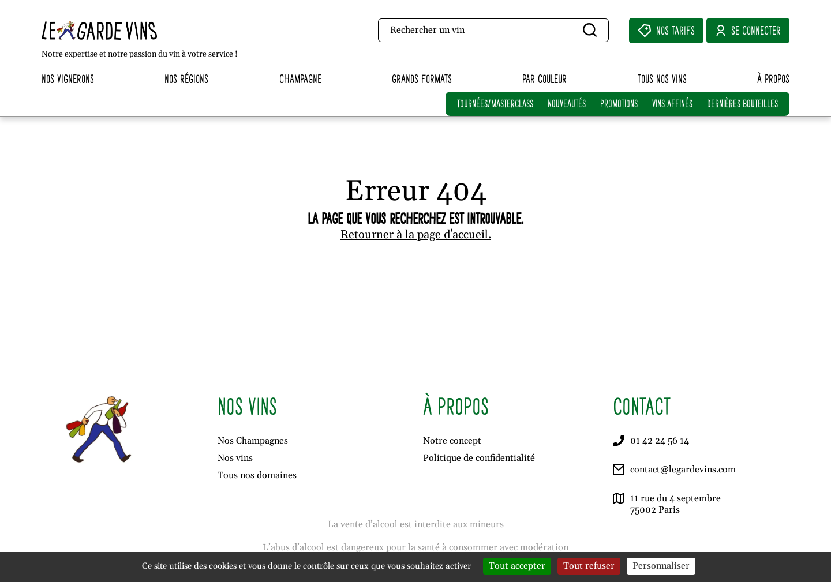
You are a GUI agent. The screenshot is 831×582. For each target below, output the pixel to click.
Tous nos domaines (257, 475)
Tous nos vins (662, 78)
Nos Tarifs (666, 30)
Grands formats (422, 78)
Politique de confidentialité (479, 458)
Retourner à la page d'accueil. (415, 234)
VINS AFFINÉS (672, 103)
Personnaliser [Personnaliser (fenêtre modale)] (661, 566)
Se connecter (748, 30)
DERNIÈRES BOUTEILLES (742, 103)
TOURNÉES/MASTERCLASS (495, 103)
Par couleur (544, 78)
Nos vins (235, 458)
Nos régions (186, 78)
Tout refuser (589, 566)
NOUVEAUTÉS (567, 103)
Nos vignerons (68, 78)
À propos (773, 78)
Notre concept (452, 440)
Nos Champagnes (253, 440)
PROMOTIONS (619, 103)
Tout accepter (517, 566)
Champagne (300, 78)
